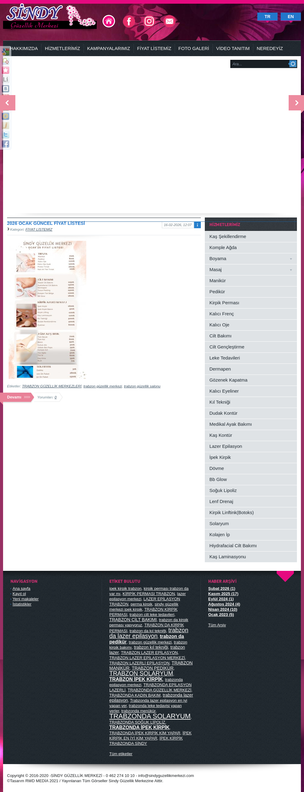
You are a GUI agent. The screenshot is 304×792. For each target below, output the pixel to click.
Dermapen (220, 368)
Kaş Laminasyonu (227, 556)
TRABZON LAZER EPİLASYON (149, 652)
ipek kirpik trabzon (125, 588)
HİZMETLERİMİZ (62, 48)
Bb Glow (218, 479)
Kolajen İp (219, 534)
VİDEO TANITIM (233, 48)
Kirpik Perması (224, 302)
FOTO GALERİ (193, 48)
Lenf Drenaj (221, 501)
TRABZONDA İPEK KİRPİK (139, 727)
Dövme (216, 468)
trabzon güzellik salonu (142, 386)
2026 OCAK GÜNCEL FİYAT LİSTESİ (46, 223)
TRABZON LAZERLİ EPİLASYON (139, 663)
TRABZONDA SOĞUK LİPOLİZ (137, 722)
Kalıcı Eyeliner (224, 391)
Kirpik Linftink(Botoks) (231, 512)
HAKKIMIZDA (24, 48)
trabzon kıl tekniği (151, 647)
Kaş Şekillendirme (227, 236)
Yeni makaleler (26, 599)
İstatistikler (22, 604)
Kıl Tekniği (219, 402)
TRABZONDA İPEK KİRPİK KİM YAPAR (144, 733)
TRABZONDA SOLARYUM (150, 716)
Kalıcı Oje (219, 324)
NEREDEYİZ (270, 48)
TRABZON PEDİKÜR (152, 668)
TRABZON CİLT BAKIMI (133, 619)
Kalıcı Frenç (221, 313)
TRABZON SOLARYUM (141, 673)
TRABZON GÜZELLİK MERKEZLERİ (52, 386)
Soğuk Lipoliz (223, 490)
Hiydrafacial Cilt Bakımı (233, 545)
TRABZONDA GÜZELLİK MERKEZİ (159, 690)
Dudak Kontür (223, 413)
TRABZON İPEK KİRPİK (136, 679)
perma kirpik (141, 604)
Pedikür (217, 291)
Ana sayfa (21, 588)
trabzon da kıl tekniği (148, 631)
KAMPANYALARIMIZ (108, 48)
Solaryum (219, 523)
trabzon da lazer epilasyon (148, 633)
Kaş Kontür (220, 435)
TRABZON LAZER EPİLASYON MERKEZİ (147, 658)
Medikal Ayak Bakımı (230, 424)
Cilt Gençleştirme (226, 346)
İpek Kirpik (220, 457)
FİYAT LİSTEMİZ (154, 48)
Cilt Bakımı (220, 335)
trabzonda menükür (138, 711)
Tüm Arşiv (217, 625)
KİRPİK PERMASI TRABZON (149, 593)
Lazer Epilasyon (225, 446)
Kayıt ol (19, 593)
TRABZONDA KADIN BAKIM (135, 695)
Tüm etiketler (120, 754)
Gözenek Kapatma (228, 380)
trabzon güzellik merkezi (103, 386)
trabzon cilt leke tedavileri (152, 614)
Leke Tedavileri (224, 357)
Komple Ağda (223, 247)
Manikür (217, 280)
